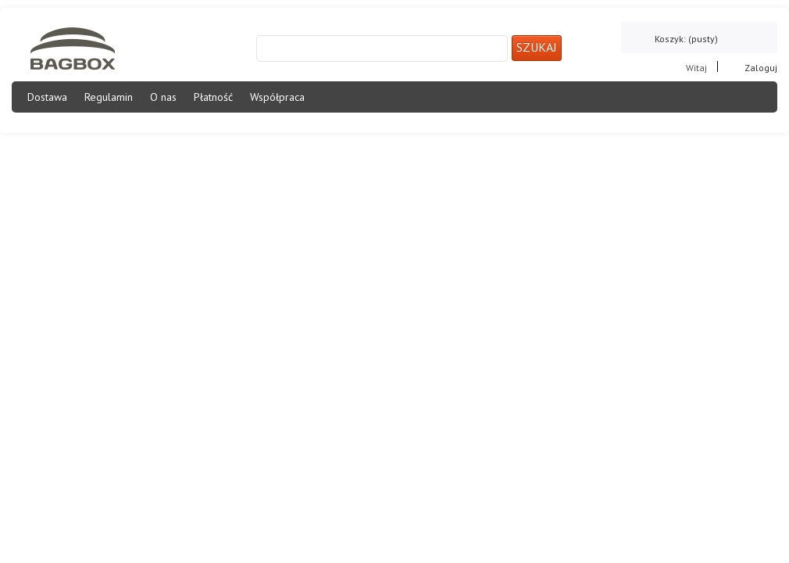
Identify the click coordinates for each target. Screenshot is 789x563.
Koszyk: (686, 39)
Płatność (213, 97)
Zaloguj (760, 67)
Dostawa (47, 97)
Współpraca (277, 97)
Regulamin (108, 97)
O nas (163, 97)
